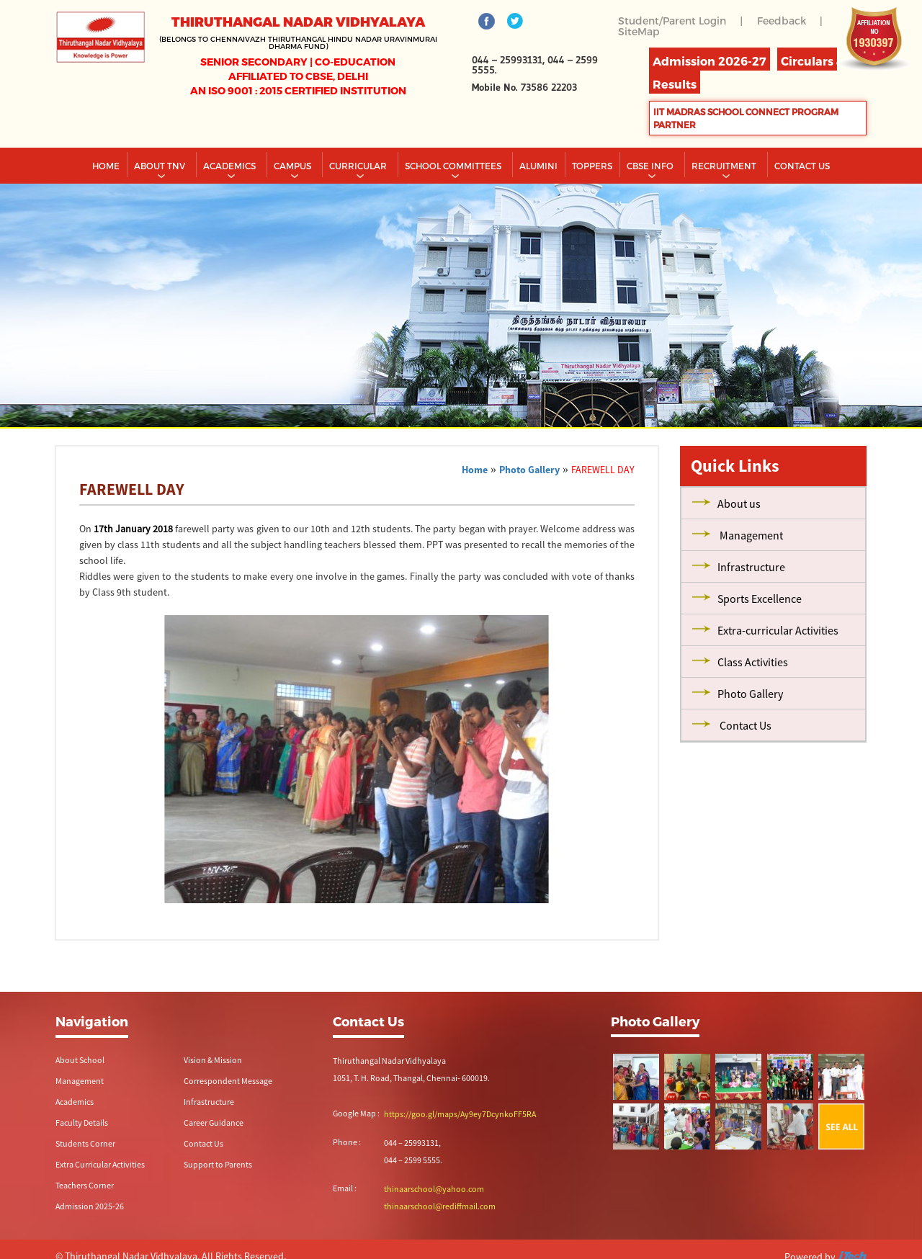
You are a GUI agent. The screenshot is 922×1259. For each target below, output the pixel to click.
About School (79, 1059)
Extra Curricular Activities (100, 1164)
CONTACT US (802, 166)
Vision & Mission (213, 1059)
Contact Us (203, 1143)
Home (106, 166)
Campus (293, 166)
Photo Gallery (529, 469)
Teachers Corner (84, 1185)
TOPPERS (592, 166)
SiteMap (639, 31)
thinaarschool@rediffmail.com (440, 1206)
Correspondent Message (228, 1080)
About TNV (160, 166)
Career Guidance (213, 1122)
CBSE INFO (651, 166)
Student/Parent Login (672, 20)
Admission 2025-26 (89, 1206)
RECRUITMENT (725, 166)
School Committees (454, 166)
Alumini (538, 166)
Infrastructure (209, 1101)
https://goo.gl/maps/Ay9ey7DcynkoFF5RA (460, 1113)
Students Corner (85, 1143)
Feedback (781, 20)
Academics (230, 166)
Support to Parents (218, 1164)
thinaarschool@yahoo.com (434, 1188)
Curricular (359, 166)
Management (79, 1080)
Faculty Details (81, 1122)
